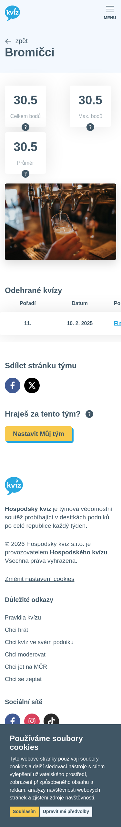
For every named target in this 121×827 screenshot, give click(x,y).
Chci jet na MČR (26, 667)
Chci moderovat (25, 654)
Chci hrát (16, 630)
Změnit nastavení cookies (39, 578)
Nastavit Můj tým (38, 433)
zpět (16, 40)
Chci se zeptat (23, 679)
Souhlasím (24, 811)
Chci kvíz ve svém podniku (39, 642)
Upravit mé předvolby (66, 811)
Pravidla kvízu (23, 617)
